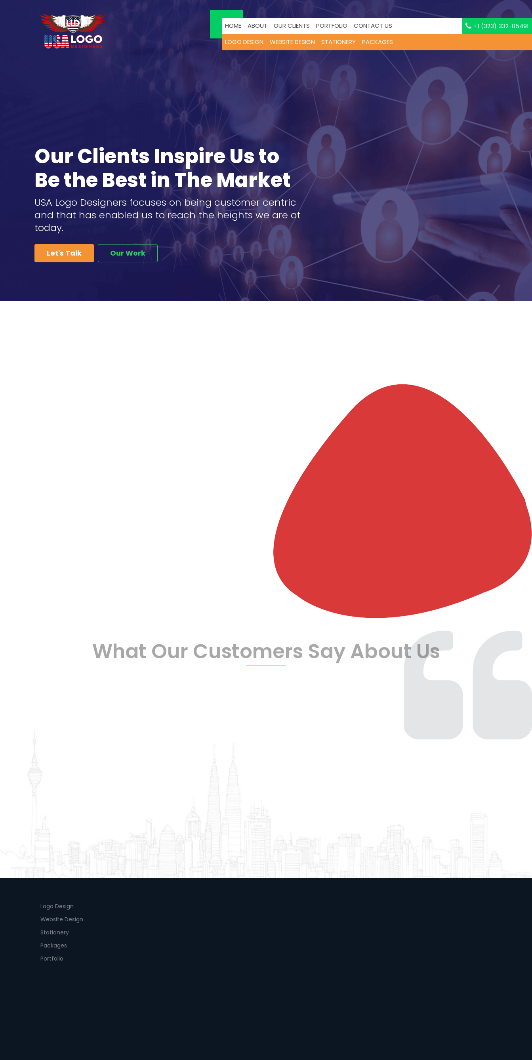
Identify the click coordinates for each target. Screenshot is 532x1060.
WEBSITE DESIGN (292, 42)
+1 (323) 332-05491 (497, 26)
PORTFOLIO (331, 25)
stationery (338, 42)
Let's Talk (64, 253)
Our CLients (292, 25)
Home (233, 25)
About (257, 25)
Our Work (127, 253)
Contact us (373, 25)
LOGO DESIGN (244, 42)
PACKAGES (377, 42)
